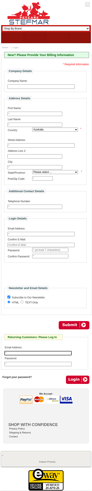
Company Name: (17, 80)
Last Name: (14, 119)
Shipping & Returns (20, 432)
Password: (14, 250)
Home (5, 47)
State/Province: (16, 172)
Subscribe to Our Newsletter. (28, 297)
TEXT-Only (31, 302)
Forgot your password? (17, 377)
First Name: (14, 108)
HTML (15, 302)
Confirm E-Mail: (17, 239)
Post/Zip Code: (16, 178)
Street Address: (17, 140)
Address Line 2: (17, 150)
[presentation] (37, 274)
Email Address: (16, 228)
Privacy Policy (17, 428)
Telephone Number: (19, 201)
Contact (13, 436)
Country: (13, 130)
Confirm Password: (19, 256)
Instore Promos (47, 461)
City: (10, 161)
